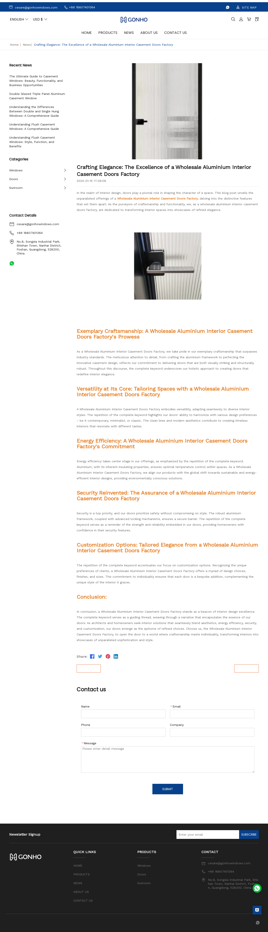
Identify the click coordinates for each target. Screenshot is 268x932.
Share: (82, 656)
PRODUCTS (107, 32)
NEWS (129, 32)
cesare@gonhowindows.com (33, 7)
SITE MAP (246, 7)
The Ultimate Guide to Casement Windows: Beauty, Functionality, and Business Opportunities (36, 81)
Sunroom (16, 188)
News (27, 44)
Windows (16, 170)
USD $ (40, 19)
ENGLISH (19, 19)
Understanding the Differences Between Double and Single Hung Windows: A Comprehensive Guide (34, 111)
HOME (86, 32)
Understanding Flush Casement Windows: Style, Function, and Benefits (32, 142)
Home (14, 44)
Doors (13, 179)
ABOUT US (149, 32)
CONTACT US (175, 32)
